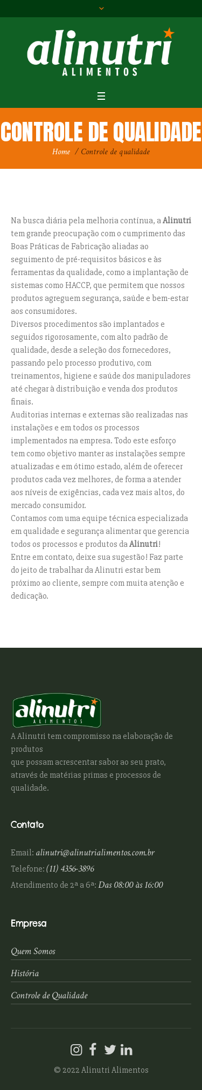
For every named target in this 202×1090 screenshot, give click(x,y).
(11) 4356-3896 (70, 868)
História (25, 973)
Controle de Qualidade (49, 995)
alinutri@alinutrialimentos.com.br (95, 852)
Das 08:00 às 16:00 (130, 885)
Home (61, 151)
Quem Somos (33, 951)
